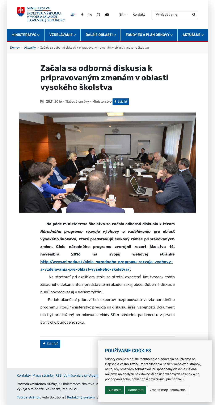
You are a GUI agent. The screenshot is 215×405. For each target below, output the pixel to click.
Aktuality (30, 47)
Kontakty (24, 375)
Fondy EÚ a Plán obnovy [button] (148, 35)
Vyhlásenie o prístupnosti (83, 375)
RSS (58, 375)
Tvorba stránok (28, 397)
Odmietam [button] (135, 390)
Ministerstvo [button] (24, 35)
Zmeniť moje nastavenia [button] (168, 390)
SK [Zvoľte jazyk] (121, 14)
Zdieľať (121, 101)
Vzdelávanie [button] (60, 35)
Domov (15, 47)
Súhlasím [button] (115, 390)
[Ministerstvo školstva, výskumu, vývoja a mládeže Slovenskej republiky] (41, 14)
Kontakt (139, 14)
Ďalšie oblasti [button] (99, 35)
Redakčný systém (81, 397)
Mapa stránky (43, 375)
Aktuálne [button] (192, 35)
